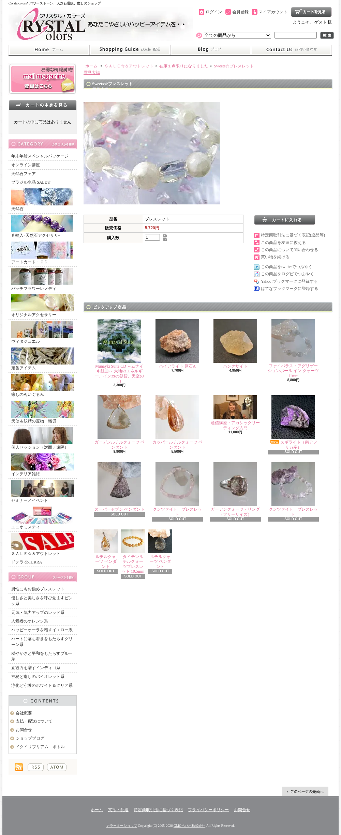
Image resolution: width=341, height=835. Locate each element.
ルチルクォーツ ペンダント (106, 549)
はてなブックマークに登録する (289, 288)
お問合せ (291, 49)
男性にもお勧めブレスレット (37, 589)
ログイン (214, 12)
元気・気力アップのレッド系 (37, 612)
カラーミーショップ (121, 826)
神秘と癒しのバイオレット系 (37, 676)
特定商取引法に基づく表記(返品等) (293, 235)
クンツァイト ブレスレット (177, 489)
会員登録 (240, 12)
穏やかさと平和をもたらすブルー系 (42, 656)
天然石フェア (23, 173)
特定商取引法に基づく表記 (158, 809)
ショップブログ (210, 49)
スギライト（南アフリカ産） (293, 422)
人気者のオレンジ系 (29, 621)
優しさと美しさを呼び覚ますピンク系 (42, 601)
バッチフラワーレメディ (42, 279)
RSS (36, 767)
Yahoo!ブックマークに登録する (289, 281)
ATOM (56, 767)
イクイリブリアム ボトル (40, 746)
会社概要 (24, 713)
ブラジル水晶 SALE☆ (31, 182)
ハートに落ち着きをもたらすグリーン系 (42, 641)
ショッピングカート (311, 12)
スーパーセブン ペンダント (119, 487)
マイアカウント (273, 12)
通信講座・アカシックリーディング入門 (235, 412)
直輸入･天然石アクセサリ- (42, 226)
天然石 (42, 199)
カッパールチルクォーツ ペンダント (177, 422)
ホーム (49, 49)
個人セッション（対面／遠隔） (42, 438)
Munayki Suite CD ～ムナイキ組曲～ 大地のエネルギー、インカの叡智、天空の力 (119, 351)
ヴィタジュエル (42, 332)
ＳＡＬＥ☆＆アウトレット (42, 544)
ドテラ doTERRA (26, 562)
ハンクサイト (235, 344)
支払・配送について (129, 49)
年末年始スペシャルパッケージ (40, 156)
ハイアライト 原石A (177, 344)
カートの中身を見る (43, 105)
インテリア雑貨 (42, 464)
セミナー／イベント (42, 491)
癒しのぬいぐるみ (42, 385)
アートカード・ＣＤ (42, 253)
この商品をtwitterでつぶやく (286, 266)
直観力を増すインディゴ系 (35, 667)
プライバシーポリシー (208, 809)
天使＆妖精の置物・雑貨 (42, 412)
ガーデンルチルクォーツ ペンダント (119, 422)
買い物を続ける (275, 256)
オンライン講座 (25, 165)
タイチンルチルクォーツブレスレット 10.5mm (133, 551)
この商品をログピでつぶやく (287, 274)
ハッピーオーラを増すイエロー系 (42, 630)
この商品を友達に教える (283, 242)
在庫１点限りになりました (183, 66)
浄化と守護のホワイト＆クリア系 (42, 685)
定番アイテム (42, 358)
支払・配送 (118, 809)
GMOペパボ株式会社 (189, 826)
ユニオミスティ (42, 518)
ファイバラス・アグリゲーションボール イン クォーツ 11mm (293, 348)
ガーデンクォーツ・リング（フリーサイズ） (235, 489)
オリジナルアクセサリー (42, 305)
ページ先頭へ (305, 791)
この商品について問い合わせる (289, 249)
